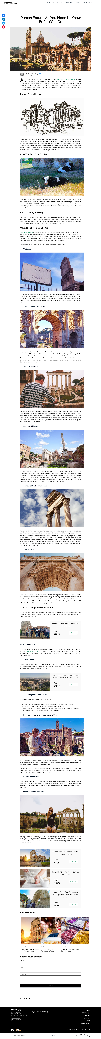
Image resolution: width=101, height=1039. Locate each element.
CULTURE (59, 3)
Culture (23, 946)
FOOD (88, 1021)
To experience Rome (26, 232)
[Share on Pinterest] (3, 26)
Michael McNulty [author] (33, 74)
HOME (88, 1010)
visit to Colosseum (32, 651)
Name (22, 961)
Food (78, 3)
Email (22, 967)
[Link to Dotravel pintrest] (18, 1016)
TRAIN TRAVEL (85, 1023)
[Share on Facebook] (3, 15)
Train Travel (88, 3)
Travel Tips (49, 3)
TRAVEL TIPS (86, 1013)
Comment (23, 974)
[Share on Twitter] (3, 23)
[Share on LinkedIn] (3, 19)
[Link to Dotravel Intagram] (15, 1016)
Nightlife (69, 3)
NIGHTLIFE (87, 1018)
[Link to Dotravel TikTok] (27, 1016)
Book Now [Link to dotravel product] (73, 632)
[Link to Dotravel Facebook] (12, 1016)
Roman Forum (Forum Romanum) (65, 79)
